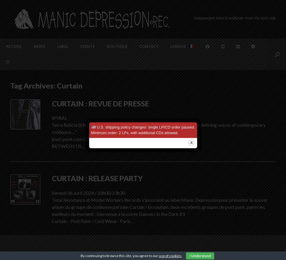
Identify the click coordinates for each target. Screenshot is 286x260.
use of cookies (170, 256)
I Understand (200, 256)
